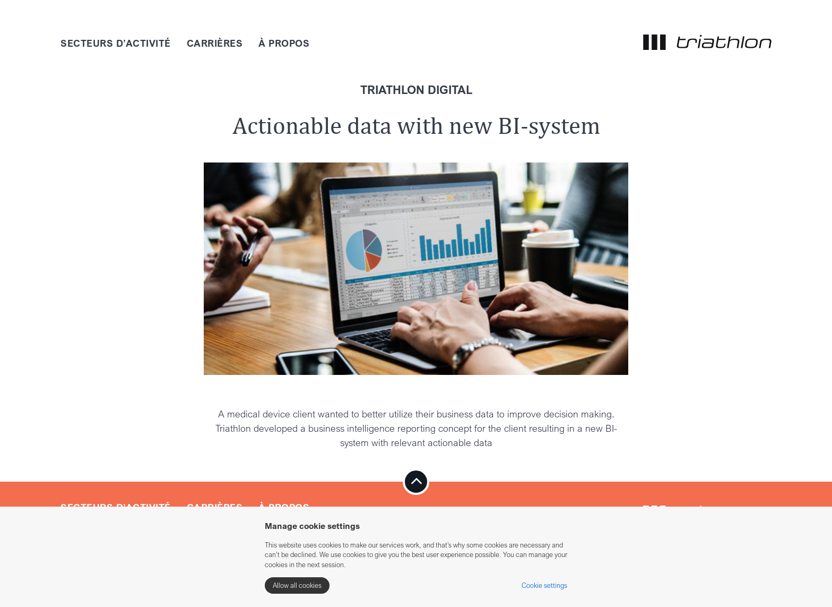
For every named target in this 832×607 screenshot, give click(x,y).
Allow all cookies (297, 585)
